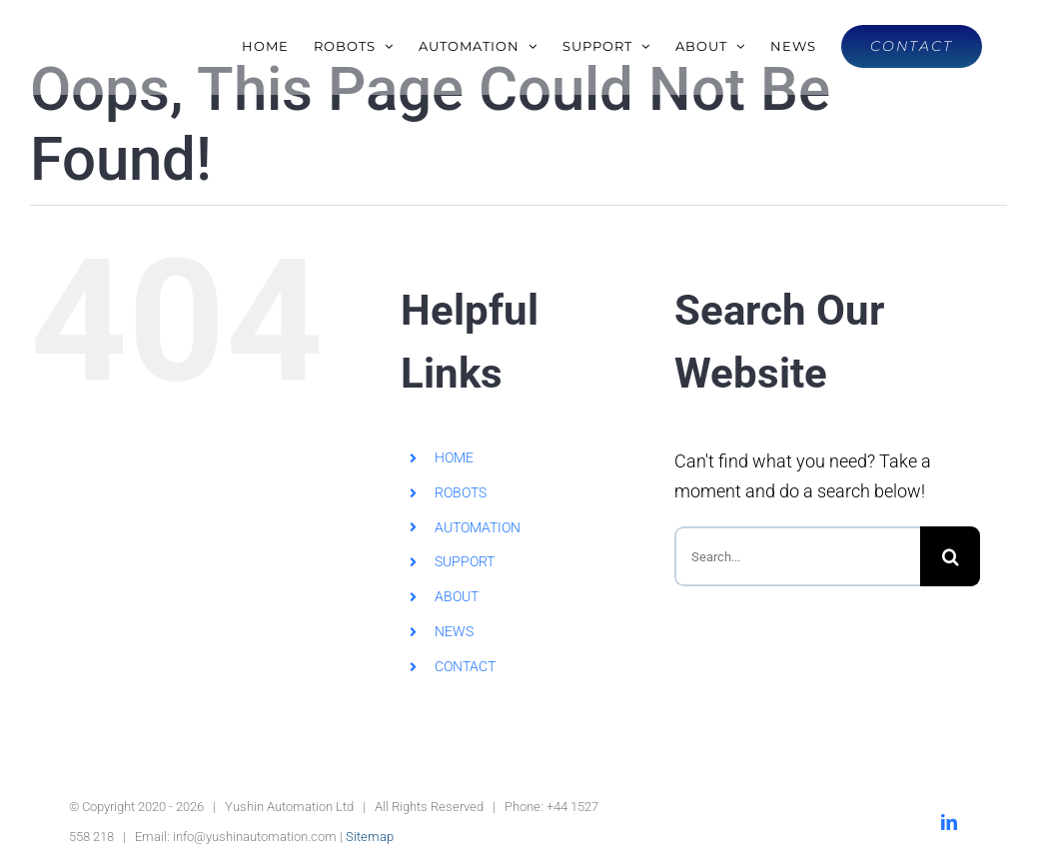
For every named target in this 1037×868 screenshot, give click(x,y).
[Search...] (797, 556)
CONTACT (465, 666)
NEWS (454, 631)
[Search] (950, 556)
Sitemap (370, 836)
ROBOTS (461, 492)
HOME (454, 457)
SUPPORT (465, 561)
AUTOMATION (477, 527)
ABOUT (457, 596)
